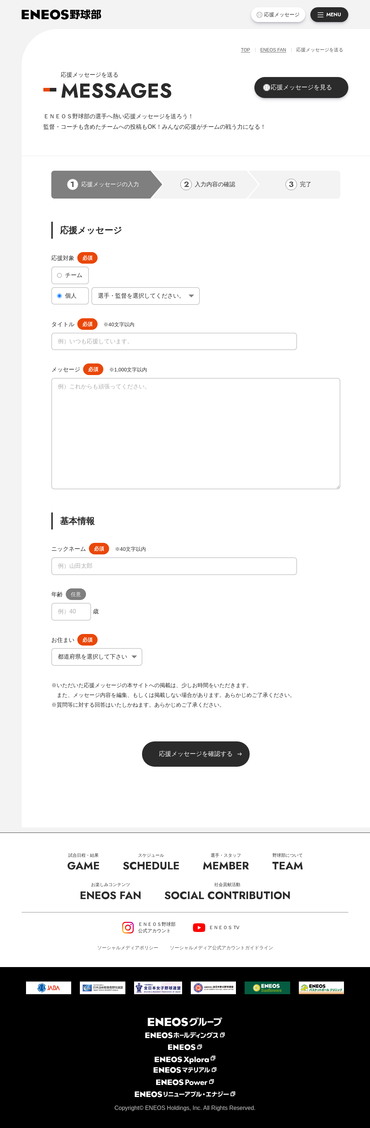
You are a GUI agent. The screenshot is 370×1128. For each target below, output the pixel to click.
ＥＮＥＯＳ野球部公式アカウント (157, 927)
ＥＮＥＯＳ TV (224, 927)
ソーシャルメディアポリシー (127, 947)
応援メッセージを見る (305, 89)
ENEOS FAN (270, 50)
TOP (241, 50)
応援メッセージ (281, 14)
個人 (71, 297)
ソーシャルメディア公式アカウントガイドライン (221, 947)
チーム (73, 276)
